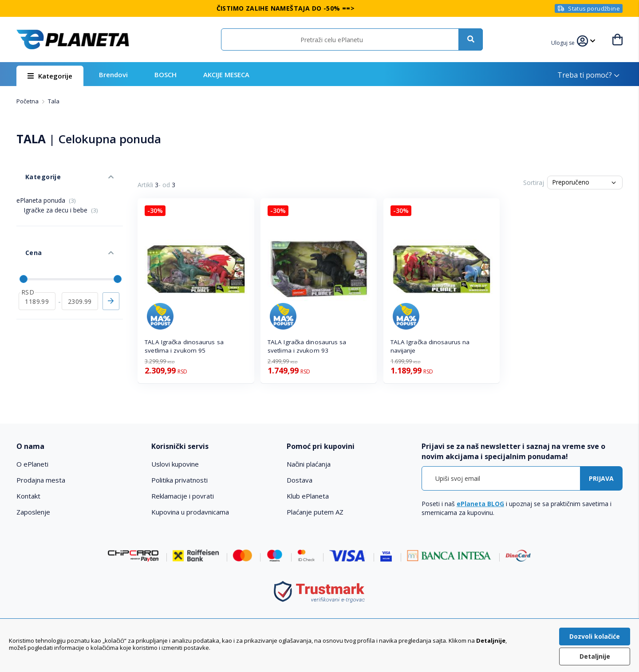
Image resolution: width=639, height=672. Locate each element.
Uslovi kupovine (175, 464)
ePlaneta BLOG (480, 503)
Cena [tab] (24, 231)
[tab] (77, 446)
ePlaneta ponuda (46, 187)
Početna (28, 101)
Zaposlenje (33, 511)
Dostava (299, 480)
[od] (37, 271)
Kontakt (28, 495)
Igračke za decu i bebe (61, 197)
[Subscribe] (601, 478)
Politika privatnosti (179, 480)
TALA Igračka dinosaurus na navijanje (430, 346)
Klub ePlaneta (308, 495)
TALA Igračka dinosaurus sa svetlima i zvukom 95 (184, 346)
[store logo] (72, 39)
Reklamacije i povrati (182, 495)
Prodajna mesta (40, 480)
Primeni (111, 271)
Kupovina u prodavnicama (190, 511)
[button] (568, 42)
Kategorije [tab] (33, 168)
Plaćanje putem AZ (315, 511)
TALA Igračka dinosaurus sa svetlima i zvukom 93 (307, 346)
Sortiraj (533, 182)
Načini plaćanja (309, 464)
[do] (80, 271)
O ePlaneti (32, 464)
